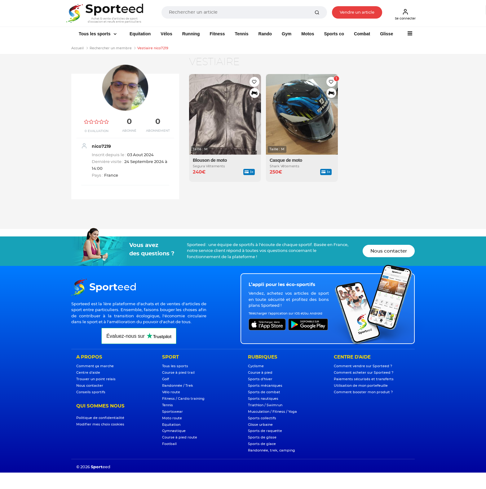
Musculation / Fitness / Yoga (272, 411)
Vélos (166, 33)
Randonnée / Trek (177, 385)
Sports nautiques (263, 398)
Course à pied (260, 372)
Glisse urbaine (260, 424)
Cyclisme (256, 366)
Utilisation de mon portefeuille (361, 385)
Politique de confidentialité (100, 418)
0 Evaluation (96, 131)
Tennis (241, 33)
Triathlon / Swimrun (265, 405)
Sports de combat (264, 392)
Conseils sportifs (90, 392)
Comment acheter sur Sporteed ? (363, 372)
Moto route (172, 418)
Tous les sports (95, 33)
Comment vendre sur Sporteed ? (363, 366)
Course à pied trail (178, 372)
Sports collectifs (262, 418)
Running (191, 33)
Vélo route (171, 392)
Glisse (386, 33)
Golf (165, 379)
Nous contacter (388, 251)
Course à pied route (179, 437)
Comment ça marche (95, 366)
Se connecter (405, 14)
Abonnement (158, 130)
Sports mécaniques (265, 385)
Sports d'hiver (260, 379)
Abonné (129, 130)
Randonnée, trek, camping (271, 450)
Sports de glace (262, 444)
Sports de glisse (262, 437)
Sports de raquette (265, 431)
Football (169, 444)
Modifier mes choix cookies (100, 424)
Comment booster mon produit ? (363, 392)
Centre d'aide (88, 372)
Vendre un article (357, 13)
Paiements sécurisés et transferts (364, 379)
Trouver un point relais (96, 379)
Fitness (217, 33)
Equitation (140, 33)
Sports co (334, 33)
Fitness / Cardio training (183, 398)
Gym (286, 33)
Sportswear (172, 411)
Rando (265, 33)
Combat (362, 33)
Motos (307, 33)
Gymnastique (174, 431)
